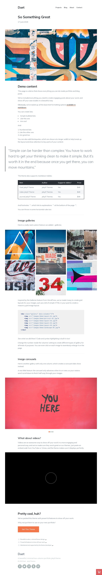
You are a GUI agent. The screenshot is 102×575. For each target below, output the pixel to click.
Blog (65, 7)
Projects (59, 7)
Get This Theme (28, 529)
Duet (21, 7)
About (72, 7)
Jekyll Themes (31, 561)
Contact (79, 7)
